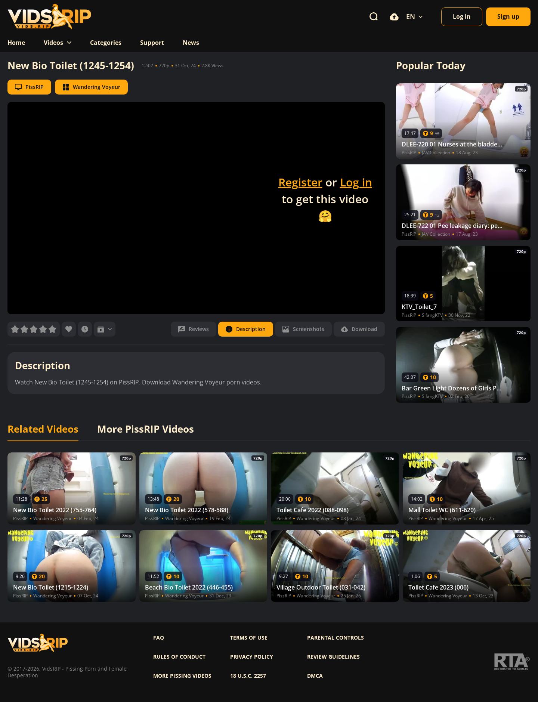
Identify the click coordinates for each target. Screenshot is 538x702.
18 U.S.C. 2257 (248, 675)
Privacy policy (251, 656)
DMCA (315, 675)
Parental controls (335, 637)
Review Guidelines (333, 656)
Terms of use (249, 637)
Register (300, 182)
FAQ (158, 637)
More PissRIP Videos (145, 429)
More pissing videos (182, 675)
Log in (356, 182)
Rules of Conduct (179, 656)
